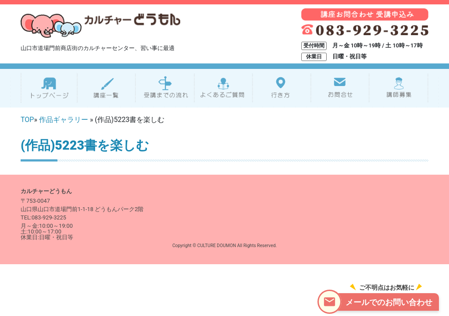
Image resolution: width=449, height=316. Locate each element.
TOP (27, 119)
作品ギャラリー (63, 119)
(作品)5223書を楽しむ (85, 145)
